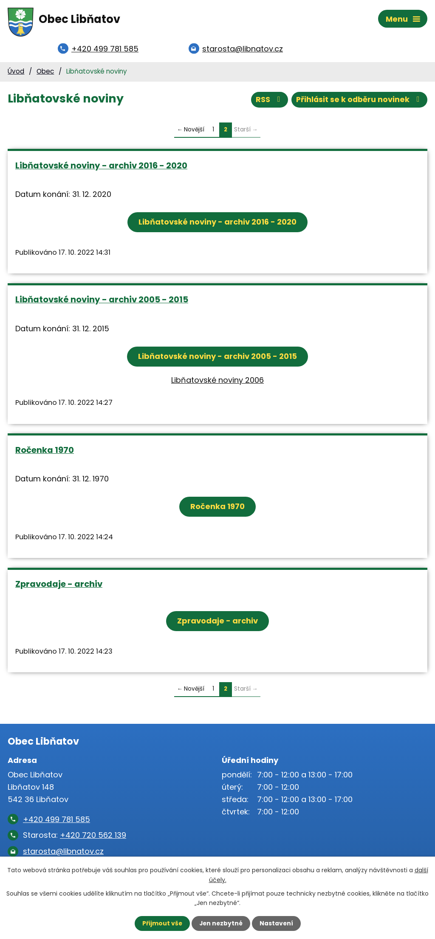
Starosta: (74, 836)
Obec (45, 72)
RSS (268, 101)
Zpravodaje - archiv (58, 586)
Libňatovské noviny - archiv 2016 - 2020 (101, 167)
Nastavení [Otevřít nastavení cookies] (277, 923)
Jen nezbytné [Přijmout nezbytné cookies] (220, 923)
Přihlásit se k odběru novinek (358, 101)
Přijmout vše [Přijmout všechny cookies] (161, 923)
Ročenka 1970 (44, 451)
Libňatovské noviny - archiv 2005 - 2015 (101, 301)
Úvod (16, 72)
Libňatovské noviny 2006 (217, 381)
